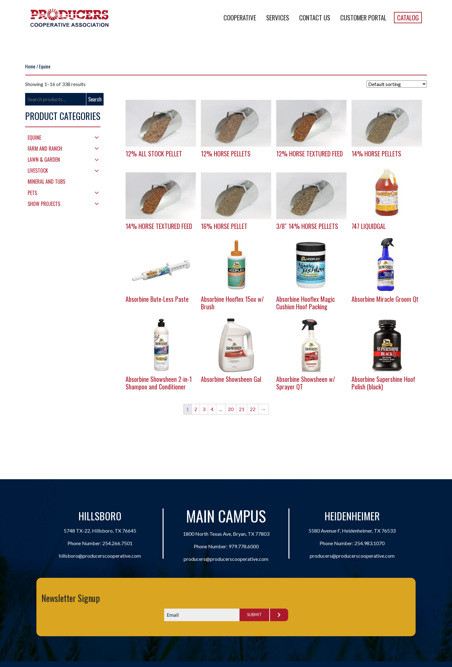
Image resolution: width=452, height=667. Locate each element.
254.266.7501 (117, 543)
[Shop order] (397, 84)
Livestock (38, 170)
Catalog (408, 17)
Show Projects (44, 204)
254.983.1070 (369, 543)
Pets (32, 193)
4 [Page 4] (212, 409)
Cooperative (239, 17)
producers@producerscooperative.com (226, 559)
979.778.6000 (244, 546)
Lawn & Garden (44, 159)
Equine (34, 137)
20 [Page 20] (231, 409)
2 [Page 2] (195, 409)
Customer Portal (363, 17)
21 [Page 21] (242, 409)
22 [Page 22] (253, 409)
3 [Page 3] (203, 409)
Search (95, 99)
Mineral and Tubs (46, 181)
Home (30, 66)
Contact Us (314, 17)
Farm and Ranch (45, 148)
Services (277, 17)
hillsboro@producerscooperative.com (100, 556)
